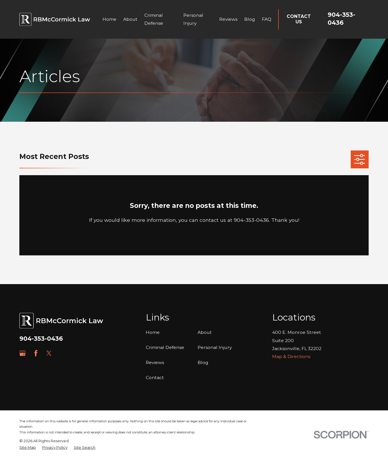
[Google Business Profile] (22, 353)
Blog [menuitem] (249, 19)
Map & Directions (291, 356)
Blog (203, 362)
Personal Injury (215, 347)
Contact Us (299, 19)
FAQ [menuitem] (266, 19)
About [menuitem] (130, 19)
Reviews (155, 362)
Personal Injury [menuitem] (193, 19)
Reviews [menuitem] (228, 19)
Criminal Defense (165, 347)
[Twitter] (49, 353)
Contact (155, 377)
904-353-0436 (41, 338)
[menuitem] (27, 447)
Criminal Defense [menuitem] (153, 19)
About (205, 332)
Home (153, 332)
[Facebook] (36, 353)
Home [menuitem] (109, 19)
